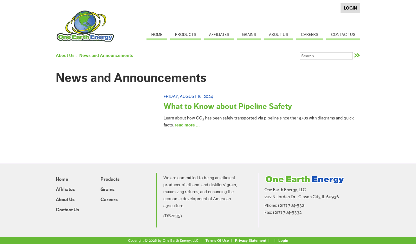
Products (185, 34)
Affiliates (219, 34)
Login (350, 8)
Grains (249, 34)
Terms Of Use (217, 240)
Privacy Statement (250, 240)
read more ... (187, 125)
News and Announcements (106, 55)
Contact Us (343, 34)
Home (156, 34)
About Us (278, 34)
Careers (309, 34)
